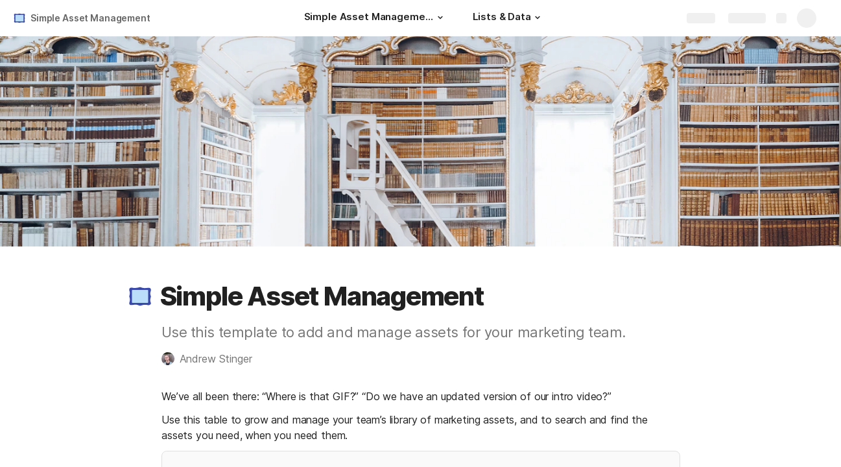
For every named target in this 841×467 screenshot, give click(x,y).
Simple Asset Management (90, 17)
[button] (440, 17)
